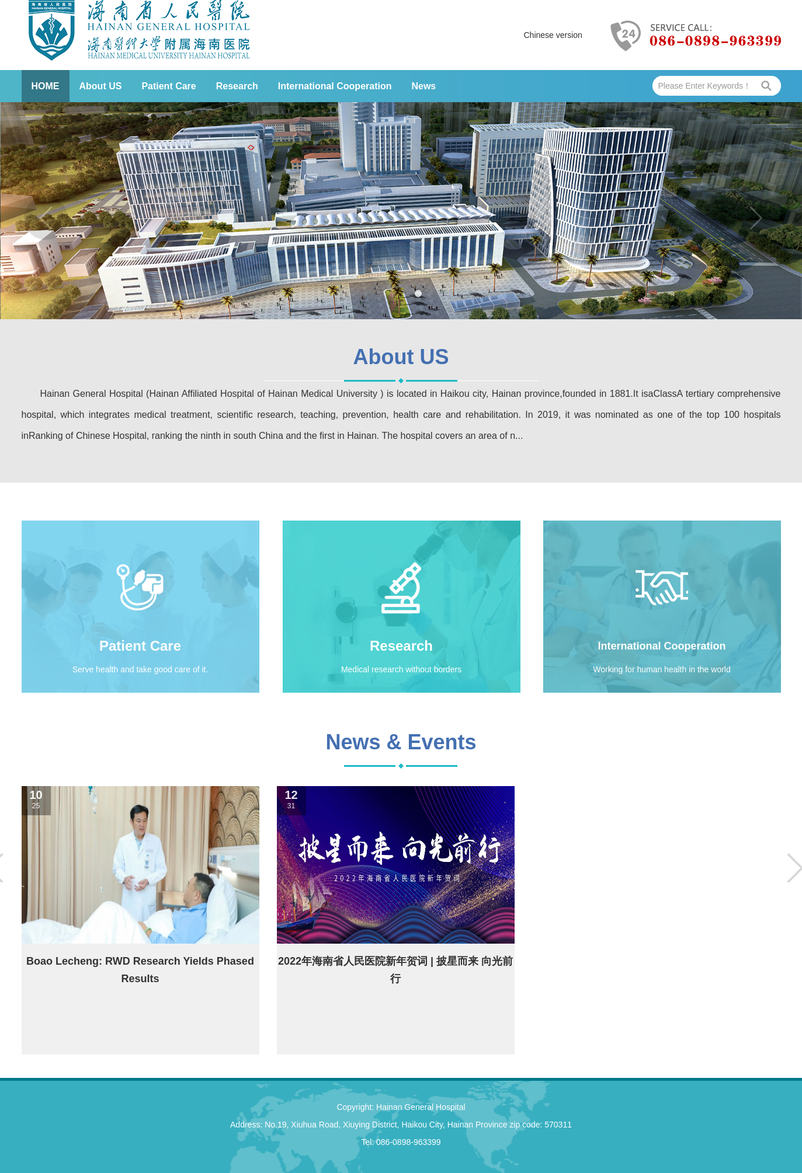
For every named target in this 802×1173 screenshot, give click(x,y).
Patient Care (168, 86)
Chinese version (553, 35)
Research (237, 86)
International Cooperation (335, 86)
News (423, 86)
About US (100, 86)
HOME (46, 86)
